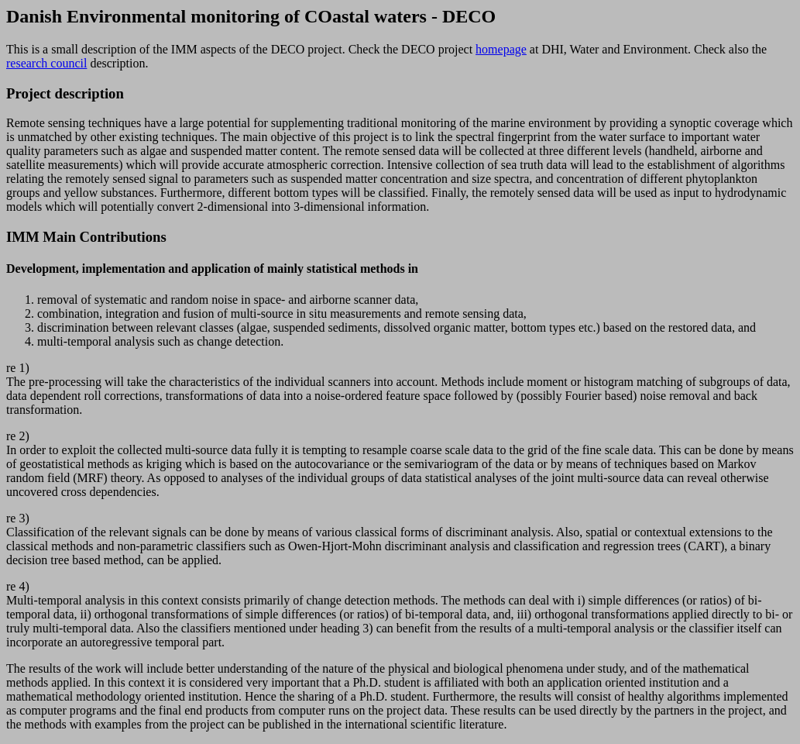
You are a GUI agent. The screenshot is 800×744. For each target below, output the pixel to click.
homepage (501, 49)
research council (46, 63)
